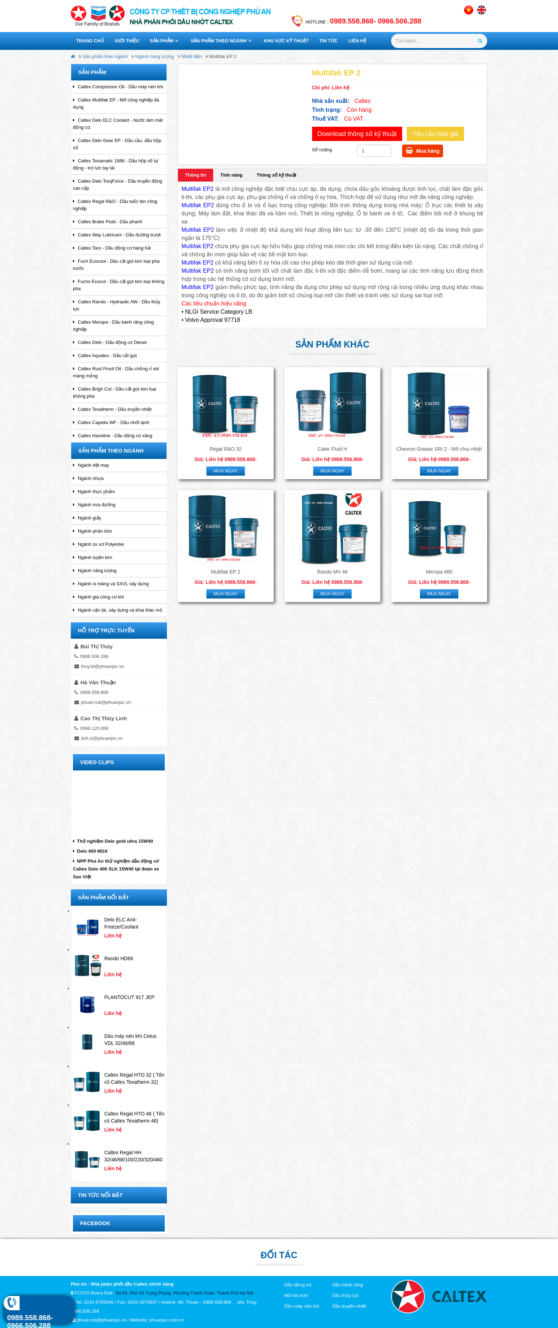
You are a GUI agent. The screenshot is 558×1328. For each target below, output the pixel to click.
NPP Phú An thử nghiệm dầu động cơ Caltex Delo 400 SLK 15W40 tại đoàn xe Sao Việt (116, 868)
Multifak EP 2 (225, 572)
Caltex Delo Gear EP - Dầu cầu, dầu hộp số (117, 144)
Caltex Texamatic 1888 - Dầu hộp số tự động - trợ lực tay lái (115, 164)
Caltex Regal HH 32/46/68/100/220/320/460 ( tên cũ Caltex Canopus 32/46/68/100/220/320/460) (134, 1156)
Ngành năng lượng (154, 56)
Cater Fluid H (332, 449)
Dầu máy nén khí (301, 1306)
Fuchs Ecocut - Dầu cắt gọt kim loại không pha (118, 285)
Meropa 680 (439, 572)
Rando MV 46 (332, 572)
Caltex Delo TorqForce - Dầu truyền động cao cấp (117, 184)
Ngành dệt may (91, 465)
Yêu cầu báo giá (435, 133)
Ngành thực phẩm (94, 491)
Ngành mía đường (94, 504)
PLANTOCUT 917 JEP (129, 997)
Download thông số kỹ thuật (357, 133)
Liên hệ (357, 40)
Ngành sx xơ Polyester (98, 544)
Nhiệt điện (191, 56)
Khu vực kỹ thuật (286, 40)
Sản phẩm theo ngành (220, 40)
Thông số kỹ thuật (276, 175)
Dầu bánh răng (347, 1284)
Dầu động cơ (297, 1284)
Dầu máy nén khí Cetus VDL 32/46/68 (130, 1039)
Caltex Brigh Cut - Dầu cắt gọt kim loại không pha (114, 392)
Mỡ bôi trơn (296, 1295)
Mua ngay (226, 471)
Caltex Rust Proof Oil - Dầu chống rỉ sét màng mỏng (116, 372)
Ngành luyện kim (92, 557)
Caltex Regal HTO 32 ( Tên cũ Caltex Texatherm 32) (134, 1078)
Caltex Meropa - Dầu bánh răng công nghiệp (113, 325)
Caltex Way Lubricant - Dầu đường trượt (116, 234)
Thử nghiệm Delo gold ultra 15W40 (113, 841)
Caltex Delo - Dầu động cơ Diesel (110, 342)
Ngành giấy (87, 518)
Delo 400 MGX (90, 851)
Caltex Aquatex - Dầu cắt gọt (105, 355)
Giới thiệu (127, 40)
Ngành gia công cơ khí (98, 597)
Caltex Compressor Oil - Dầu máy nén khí (118, 86)
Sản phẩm (164, 40)
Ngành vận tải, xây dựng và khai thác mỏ (117, 610)
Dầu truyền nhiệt (349, 1306)
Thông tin (195, 175)
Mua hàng (422, 150)
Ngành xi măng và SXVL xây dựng (111, 583)
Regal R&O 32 (226, 449)
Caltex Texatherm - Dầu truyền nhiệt (112, 409)
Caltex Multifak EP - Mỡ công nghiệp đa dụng (116, 103)
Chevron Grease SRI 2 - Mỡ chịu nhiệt (439, 449)
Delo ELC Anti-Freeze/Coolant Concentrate (121, 923)
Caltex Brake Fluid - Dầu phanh (107, 221)
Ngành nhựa (88, 478)
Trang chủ (90, 40)
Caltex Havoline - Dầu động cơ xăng (112, 435)
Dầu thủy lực (345, 1295)
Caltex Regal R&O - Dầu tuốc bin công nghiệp (115, 205)
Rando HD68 (118, 958)
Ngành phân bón (92, 531)
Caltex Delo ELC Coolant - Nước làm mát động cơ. (118, 123)
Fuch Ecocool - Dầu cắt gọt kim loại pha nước (116, 264)
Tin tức (328, 40)
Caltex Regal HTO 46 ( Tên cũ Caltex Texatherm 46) (134, 1117)
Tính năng (231, 175)
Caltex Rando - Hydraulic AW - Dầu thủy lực (116, 305)
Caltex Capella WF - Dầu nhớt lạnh (111, 422)
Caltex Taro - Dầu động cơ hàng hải (112, 248)
